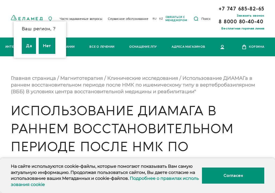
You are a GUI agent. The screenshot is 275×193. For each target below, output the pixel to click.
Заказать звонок (250, 15)
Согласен (233, 175)
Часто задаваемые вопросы (81, 19)
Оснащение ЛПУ (143, 47)
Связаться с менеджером (176, 19)
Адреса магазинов (188, 47)
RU (155, 18)
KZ (161, 18)
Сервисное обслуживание (128, 19)
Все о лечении (101, 47)
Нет (47, 45)
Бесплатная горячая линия (242, 28)
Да (29, 45)
